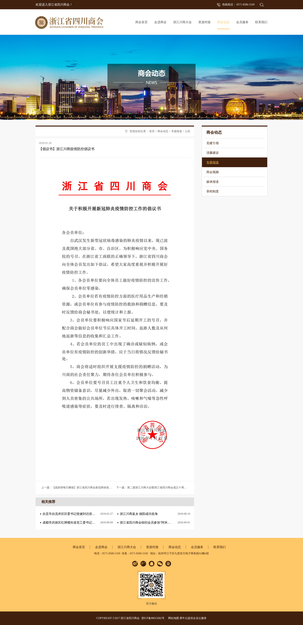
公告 (187, 131)
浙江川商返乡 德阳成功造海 (139, 513)
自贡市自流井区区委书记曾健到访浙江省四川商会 (77, 513)
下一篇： (162, 487)
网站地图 (173, 618)
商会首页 (141, 22)
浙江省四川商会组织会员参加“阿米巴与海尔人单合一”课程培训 (163, 522)
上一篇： (94, 487)
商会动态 (162, 131)
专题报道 (176, 131)
